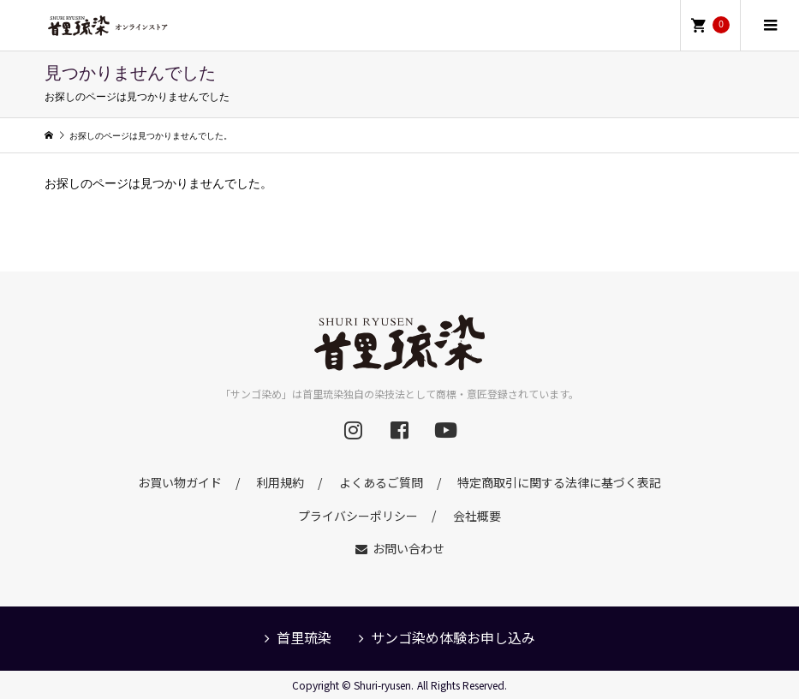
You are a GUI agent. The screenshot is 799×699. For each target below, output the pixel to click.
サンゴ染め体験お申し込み (453, 637)
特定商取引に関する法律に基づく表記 (559, 482)
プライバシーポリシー (358, 514)
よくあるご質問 (381, 482)
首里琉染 (304, 637)
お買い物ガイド (180, 482)
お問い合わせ (408, 548)
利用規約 (280, 482)
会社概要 (477, 514)
